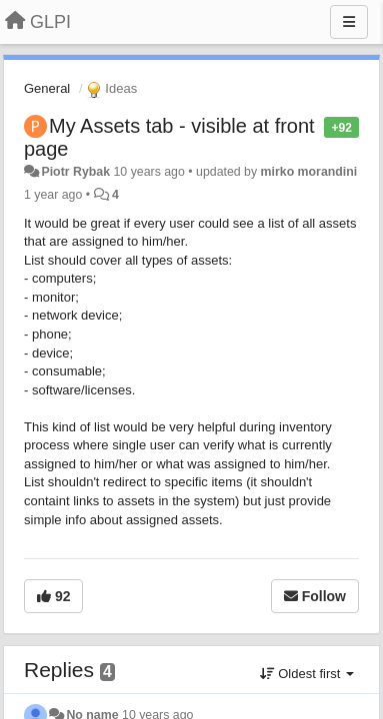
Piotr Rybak (75, 172)
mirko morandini (309, 172)
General (47, 88)
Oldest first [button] (307, 673)
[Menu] (349, 22)
